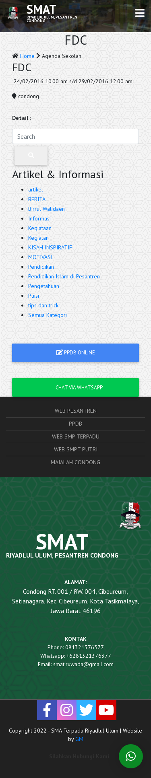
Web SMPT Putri (75, 449)
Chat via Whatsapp (76, 387)
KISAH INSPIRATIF (50, 247)
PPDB (75, 423)
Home (28, 56)
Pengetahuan (43, 286)
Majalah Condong (75, 462)
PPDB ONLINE (75, 352)
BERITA (37, 199)
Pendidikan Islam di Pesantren (64, 276)
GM (79, 739)
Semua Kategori (47, 315)
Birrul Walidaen (46, 208)
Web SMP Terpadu (75, 436)
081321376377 (84, 647)
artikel (35, 189)
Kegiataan (40, 228)
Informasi (39, 218)
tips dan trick (43, 305)
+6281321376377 (88, 655)
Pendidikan (41, 266)
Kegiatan (38, 237)
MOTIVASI (40, 257)
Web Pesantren (76, 410)
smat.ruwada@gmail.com (83, 664)
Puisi (33, 295)
